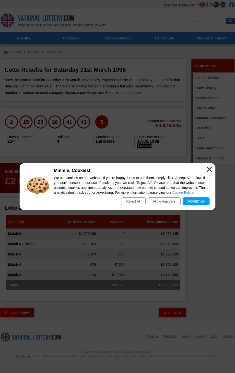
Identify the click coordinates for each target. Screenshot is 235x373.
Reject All (133, 201)
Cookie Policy (182, 192)
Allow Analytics (164, 201)
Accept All (196, 201)
